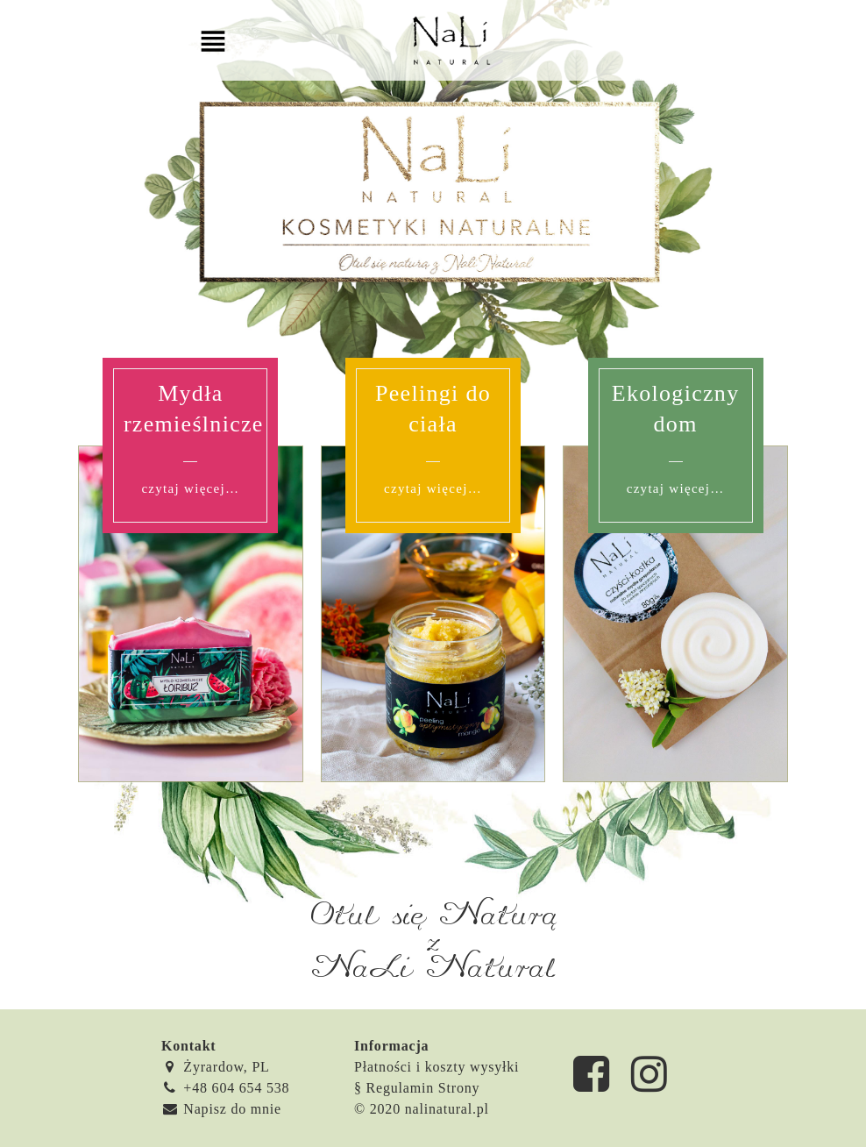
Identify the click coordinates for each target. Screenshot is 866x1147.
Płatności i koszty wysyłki (436, 1066)
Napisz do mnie (221, 1108)
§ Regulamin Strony (416, 1087)
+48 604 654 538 (225, 1087)
